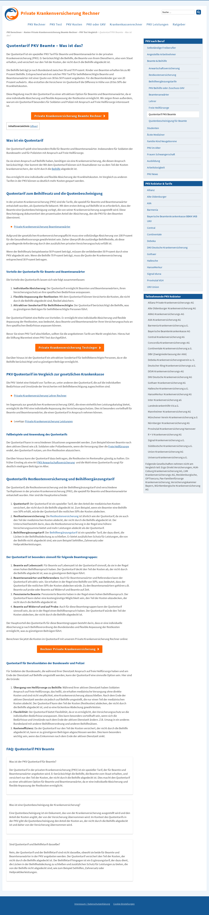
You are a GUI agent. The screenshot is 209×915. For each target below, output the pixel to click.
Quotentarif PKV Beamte (162, 114)
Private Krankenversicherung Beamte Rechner (68, 116)
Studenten (153, 128)
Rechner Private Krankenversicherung (68, 649)
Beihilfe (56, 169)
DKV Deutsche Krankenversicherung (167, 247)
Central (151, 227)
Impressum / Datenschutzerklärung (92, 903)
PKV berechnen (13, 32)
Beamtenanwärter (159, 94)
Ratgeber (179, 27)
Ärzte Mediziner (156, 134)
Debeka (151, 241)
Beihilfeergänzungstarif (63, 532)
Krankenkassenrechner (126, 27)
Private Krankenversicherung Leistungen (49, 421)
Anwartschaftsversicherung (164, 68)
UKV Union (153, 287)
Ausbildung (153, 161)
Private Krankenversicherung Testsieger (68, 348)
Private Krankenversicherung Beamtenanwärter (42, 226)
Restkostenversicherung (64, 516)
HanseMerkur (154, 267)
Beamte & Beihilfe (157, 60)
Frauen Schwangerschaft (161, 154)
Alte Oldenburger (157, 196)
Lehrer (152, 101)
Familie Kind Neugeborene (162, 141)
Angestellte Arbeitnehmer (161, 54)
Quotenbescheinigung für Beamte (168, 120)
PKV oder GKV (96, 27)
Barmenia (152, 209)
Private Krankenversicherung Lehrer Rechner (40, 395)
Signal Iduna (154, 273)
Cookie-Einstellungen (124, 903)
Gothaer (151, 254)
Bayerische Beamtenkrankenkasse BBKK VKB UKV (172, 219)
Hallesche (152, 260)
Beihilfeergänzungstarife (163, 81)
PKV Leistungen (158, 27)
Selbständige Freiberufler (161, 47)
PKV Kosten (74, 27)
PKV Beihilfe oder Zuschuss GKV (166, 88)
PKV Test (56, 27)
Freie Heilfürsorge (118, 446)
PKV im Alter (154, 147)
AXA (149, 203)
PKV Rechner (36, 27)
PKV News (152, 174)
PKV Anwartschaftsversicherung (56, 462)
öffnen (34, 126)
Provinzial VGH (155, 280)
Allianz (151, 190)
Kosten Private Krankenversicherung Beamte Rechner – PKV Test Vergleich (60, 32)
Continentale (154, 234)
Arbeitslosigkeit (156, 167)
